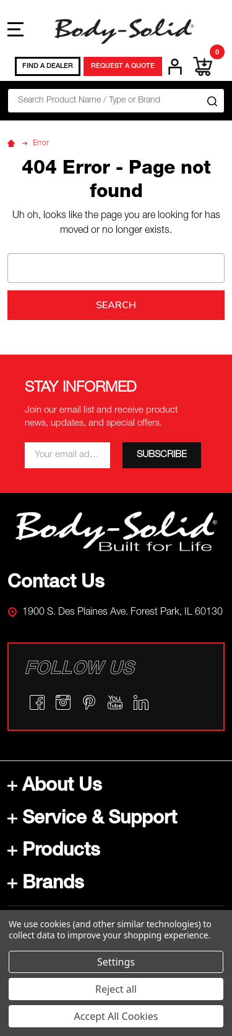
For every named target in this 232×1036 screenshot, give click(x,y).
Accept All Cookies (116, 1016)
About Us (54, 787)
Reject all (116, 989)
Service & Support (92, 820)
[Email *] (67, 455)
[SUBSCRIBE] (161, 455)
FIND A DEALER (47, 66)
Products (53, 852)
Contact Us (56, 584)
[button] (116, 532)
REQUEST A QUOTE (123, 66)
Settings (116, 962)
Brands (45, 884)
